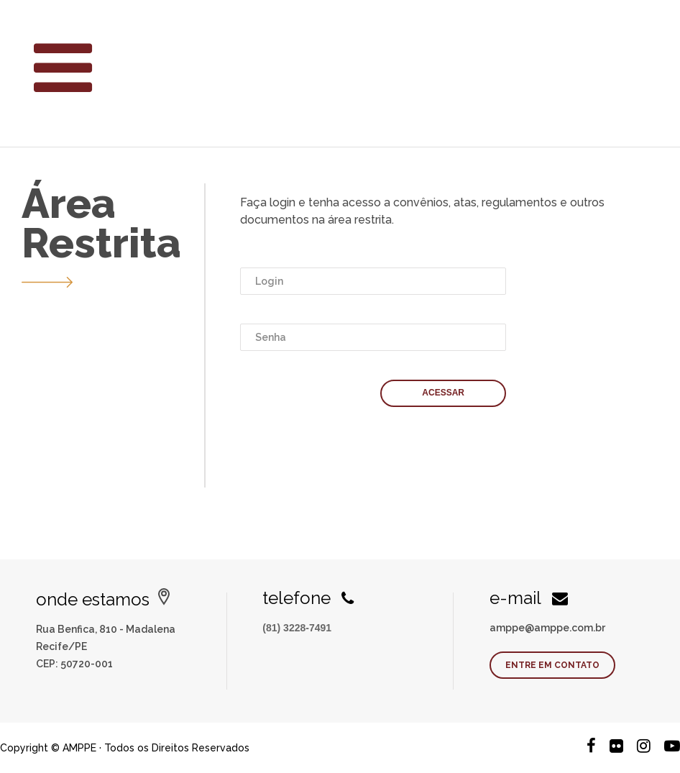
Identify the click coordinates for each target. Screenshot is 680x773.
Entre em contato (552, 665)
